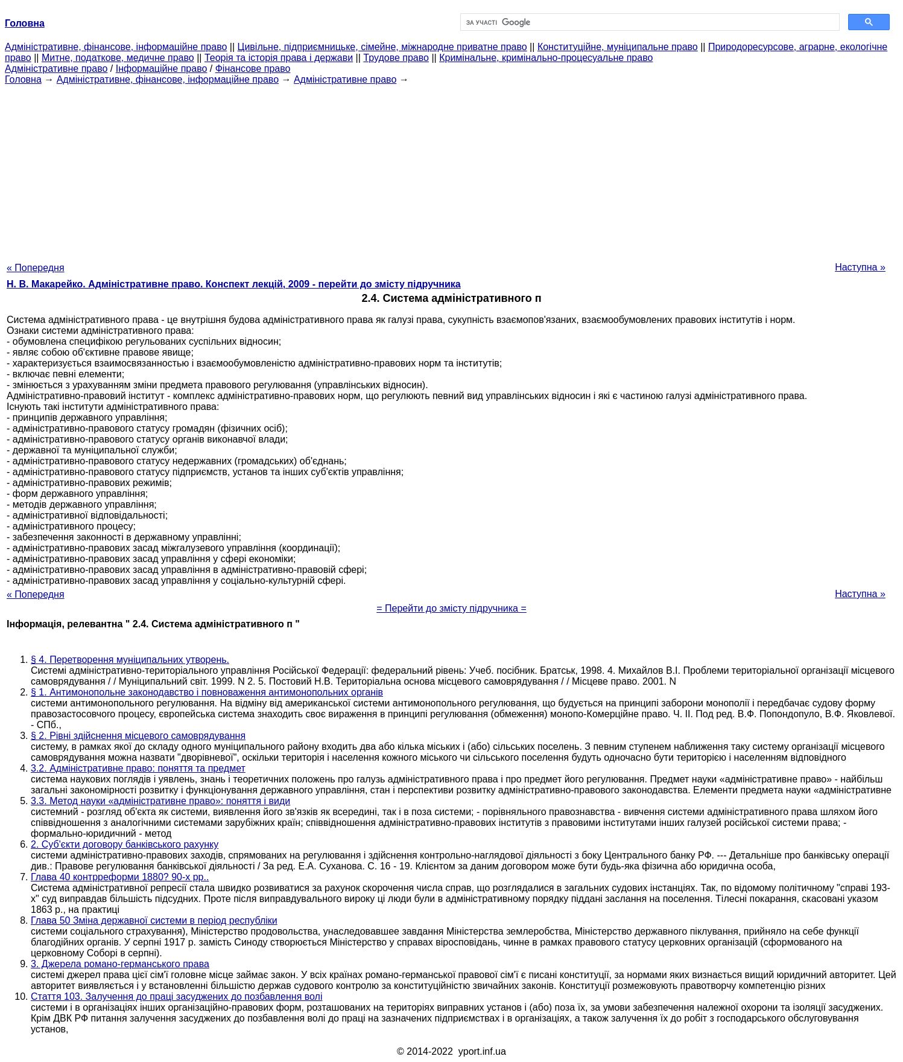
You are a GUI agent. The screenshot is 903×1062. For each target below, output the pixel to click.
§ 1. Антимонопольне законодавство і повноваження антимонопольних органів (207, 692)
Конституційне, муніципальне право (617, 47)
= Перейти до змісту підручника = (451, 608)
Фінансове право (253, 68)
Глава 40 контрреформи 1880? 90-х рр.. (120, 877)
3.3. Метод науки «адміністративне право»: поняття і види (160, 801)
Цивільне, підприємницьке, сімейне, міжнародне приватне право (382, 47)
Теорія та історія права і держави (278, 58)
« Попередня (36, 268)
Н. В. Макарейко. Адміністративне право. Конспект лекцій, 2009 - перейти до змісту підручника (234, 284)
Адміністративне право (56, 68)
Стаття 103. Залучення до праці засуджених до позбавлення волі (177, 996)
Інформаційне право (162, 68)
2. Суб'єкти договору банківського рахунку (124, 844)
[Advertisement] (452, 169)
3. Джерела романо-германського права (120, 964)
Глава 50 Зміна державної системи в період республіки (154, 920)
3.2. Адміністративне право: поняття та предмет (138, 768)
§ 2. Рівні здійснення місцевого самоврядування (138, 736)
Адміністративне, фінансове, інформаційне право (116, 47)
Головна (23, 79)
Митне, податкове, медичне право (118, 58)
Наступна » (860, 267)
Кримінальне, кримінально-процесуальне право (546, 58)
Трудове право (396, 58)
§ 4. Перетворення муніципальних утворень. (130, 659)
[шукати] (649, 22)
